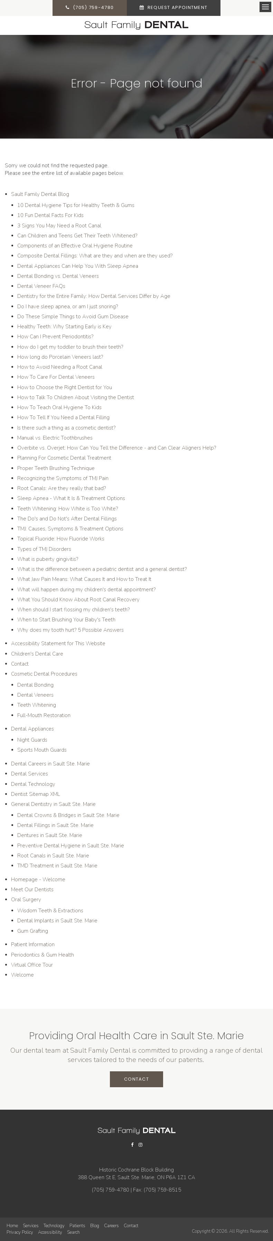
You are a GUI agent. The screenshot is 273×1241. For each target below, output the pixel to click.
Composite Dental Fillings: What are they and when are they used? (94, 255)
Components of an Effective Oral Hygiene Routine (75, 245)
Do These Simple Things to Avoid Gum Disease (73, 316)
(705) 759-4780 (92, 7)
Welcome (22, 974)
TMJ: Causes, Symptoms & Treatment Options (70, 528)
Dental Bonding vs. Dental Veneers (58, 276)
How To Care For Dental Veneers (56, 377)
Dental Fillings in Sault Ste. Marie (55, 825)
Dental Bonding (35, 684)
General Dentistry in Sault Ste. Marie (53, 804)
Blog (94, 1226)
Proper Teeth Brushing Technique (56, 468)
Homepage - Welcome (38, 879)
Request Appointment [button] (178, 7)
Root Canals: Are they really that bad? (61, 488)
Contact (20, 663)
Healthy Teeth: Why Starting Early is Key (64, 326)
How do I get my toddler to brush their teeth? (70, 347)
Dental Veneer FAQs (41, 286)
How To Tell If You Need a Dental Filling (63, 417)
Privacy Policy (20, 1232)
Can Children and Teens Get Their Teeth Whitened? (77, 235)
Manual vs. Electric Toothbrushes (55, 437)
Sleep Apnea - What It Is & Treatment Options (71, 498)
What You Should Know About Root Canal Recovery (78, 599)
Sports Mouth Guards (42, 749)
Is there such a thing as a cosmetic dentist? (66, 427)
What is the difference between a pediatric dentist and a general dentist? (102, 569)
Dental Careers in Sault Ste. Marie (50, 763)
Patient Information (33, 944)
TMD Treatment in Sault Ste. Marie (57, 865)
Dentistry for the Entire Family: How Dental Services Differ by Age (93, 296)
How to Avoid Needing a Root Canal (59, 367)
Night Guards (32, 739)
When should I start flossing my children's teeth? (73, 609)
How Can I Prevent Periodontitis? (55, 336)
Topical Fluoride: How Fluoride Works (60, 538)
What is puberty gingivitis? (47, 559)
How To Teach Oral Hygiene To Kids (59, 407)
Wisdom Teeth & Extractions (50, 910)
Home (12, 1226)
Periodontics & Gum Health (42, 954)
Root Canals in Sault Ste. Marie (53, 855)
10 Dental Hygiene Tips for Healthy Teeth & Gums (75, 205)
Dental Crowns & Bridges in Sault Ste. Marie (68, 815)
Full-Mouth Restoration (43, 715)
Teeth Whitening (36, 705)
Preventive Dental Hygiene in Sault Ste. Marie (70, 845)
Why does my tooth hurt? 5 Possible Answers (70, 630)
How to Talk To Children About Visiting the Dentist (75, 397)
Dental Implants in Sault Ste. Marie (57, 920)
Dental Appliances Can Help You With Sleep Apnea (77, 266)
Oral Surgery (26, 899)
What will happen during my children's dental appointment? (86, 589)
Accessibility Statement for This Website (58, 643)
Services (31, 1226)
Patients (77, 1226)
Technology (54, 1226)
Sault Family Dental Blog (40, 194)
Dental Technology (33, 784)
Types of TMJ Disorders (44, 549)
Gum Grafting (32, 931)
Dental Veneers (35, 695)
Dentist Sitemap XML (35, 794)
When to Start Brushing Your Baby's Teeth (66, 619)
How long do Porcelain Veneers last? (60, 357)
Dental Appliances (32, 728)
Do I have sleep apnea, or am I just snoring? (67, 306)
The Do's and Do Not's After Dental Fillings (67, 518)
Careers (111, 1226)
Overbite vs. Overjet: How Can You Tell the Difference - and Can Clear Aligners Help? (116, 447)
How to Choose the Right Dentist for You (64, 387)
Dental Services (29, 773)
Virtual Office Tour (32, 964)
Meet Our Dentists (32, 889)
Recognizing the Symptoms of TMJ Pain (63, 478)
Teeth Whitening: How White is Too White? (67, 508)
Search (73, 1232)
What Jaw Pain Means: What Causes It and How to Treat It (84, 579)
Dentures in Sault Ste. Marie (49, 835)
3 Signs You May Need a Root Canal (59, 225)
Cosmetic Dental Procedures (44, 673)
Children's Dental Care (37, 653)
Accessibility (50, 1232)
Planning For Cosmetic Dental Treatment (64, 457)
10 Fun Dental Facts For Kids (50, 215)
